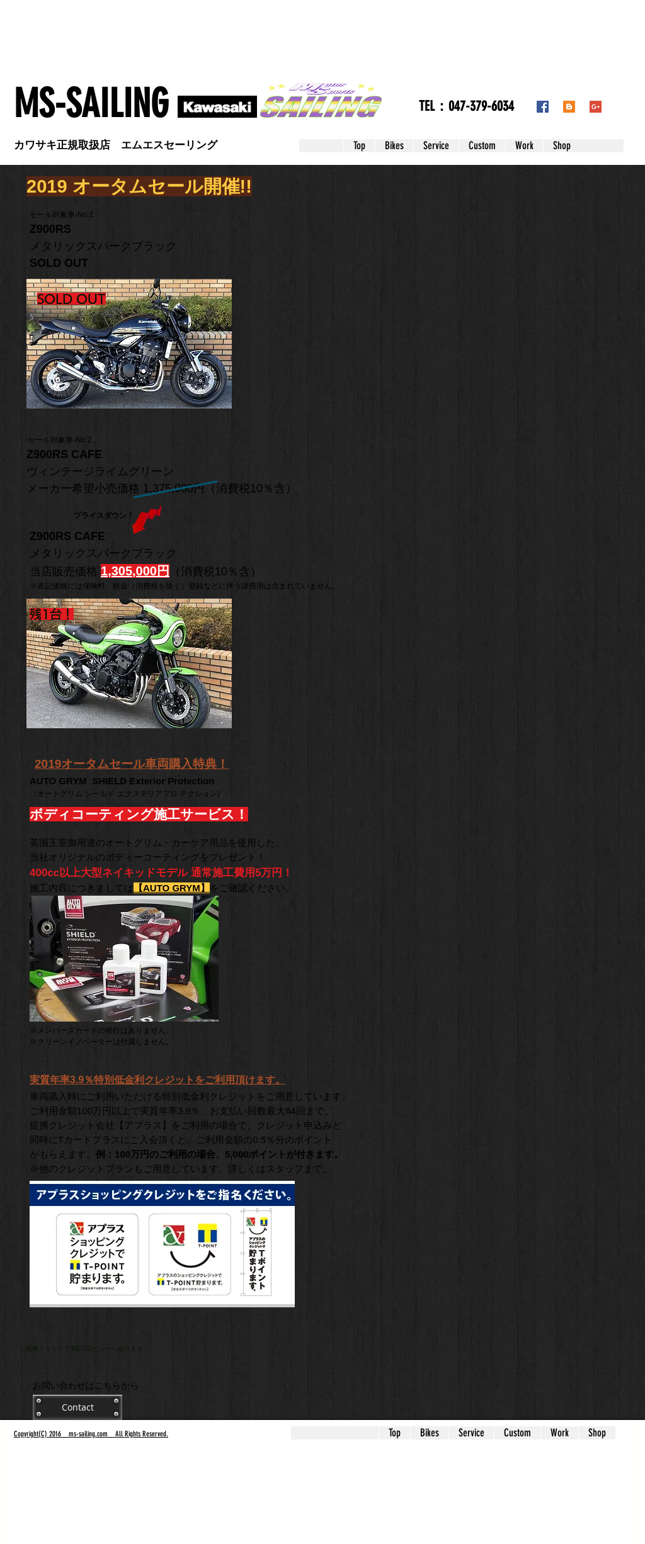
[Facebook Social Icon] (543, 107)
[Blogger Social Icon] (569, 107)
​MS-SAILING (91, 104)
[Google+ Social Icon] (596, 107)
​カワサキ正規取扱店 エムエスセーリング (115, 144)
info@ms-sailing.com (59, 1526)
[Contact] (77, 1407)
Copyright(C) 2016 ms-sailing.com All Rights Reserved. (91, 1433)
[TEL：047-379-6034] (466, 106)
